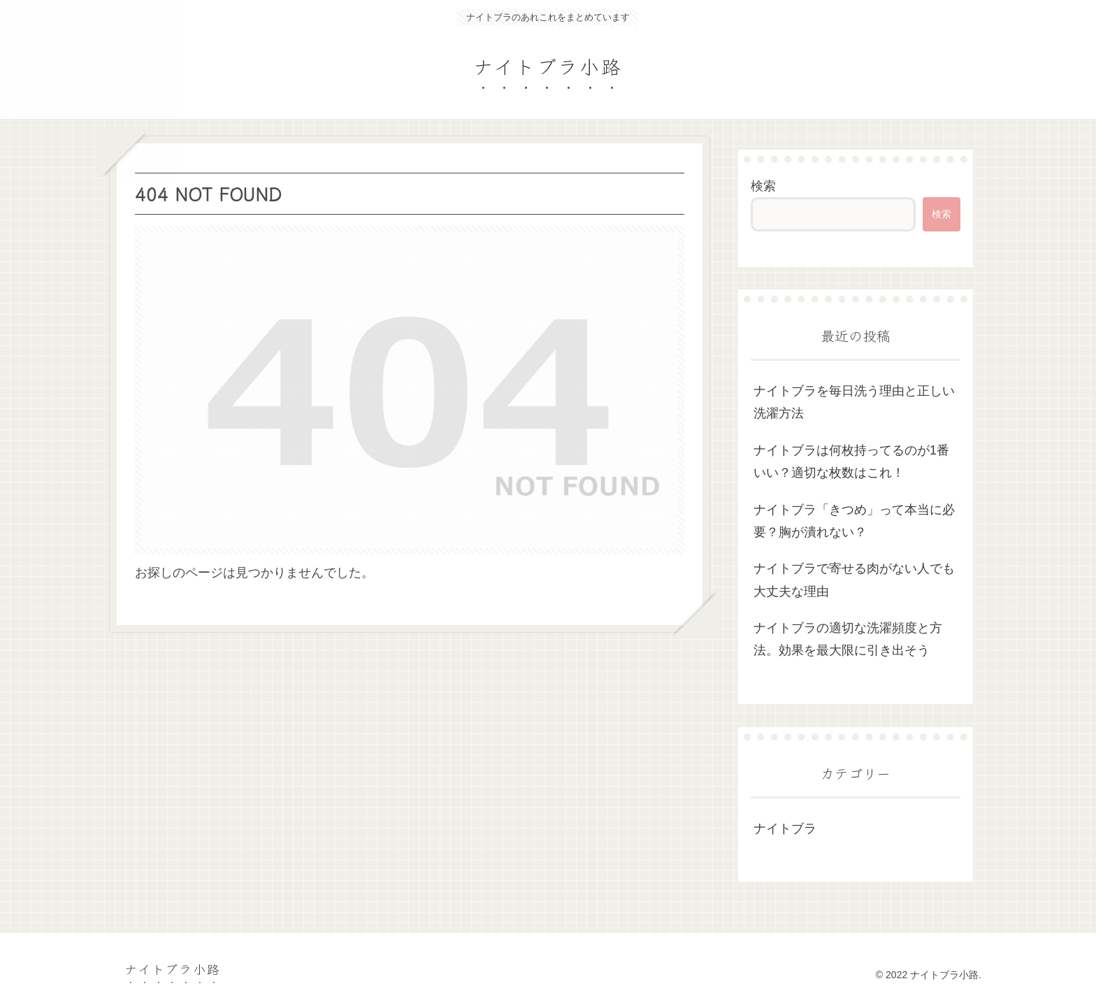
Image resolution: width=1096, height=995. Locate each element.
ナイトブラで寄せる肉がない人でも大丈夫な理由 (854, 579)
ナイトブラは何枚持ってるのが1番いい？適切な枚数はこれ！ (851, 461)
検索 (763, 186)
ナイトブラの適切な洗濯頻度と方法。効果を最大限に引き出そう (848, 639)
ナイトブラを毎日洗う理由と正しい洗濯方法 (854, 402)
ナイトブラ (785, 829)
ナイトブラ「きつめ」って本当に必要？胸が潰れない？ (854, 521)
